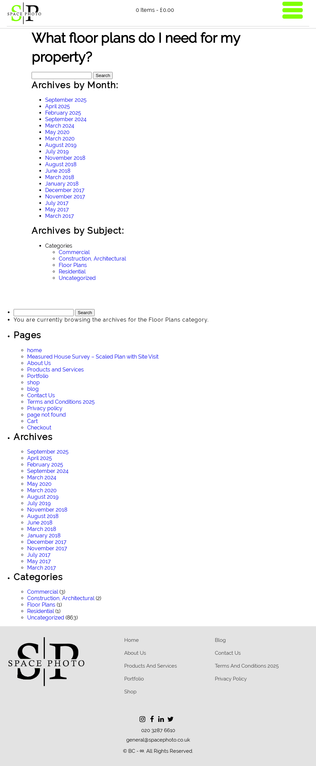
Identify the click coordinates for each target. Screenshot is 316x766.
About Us (39, 363)
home (34, 350)
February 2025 (63, 113)
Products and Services (55, 369)
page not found (46, 414)
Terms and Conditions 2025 (61, 402)
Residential (72, 271)
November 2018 (65, 158)
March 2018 (59, 177)
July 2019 (57, 151)
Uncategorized (77, 278)
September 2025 (66, 100)
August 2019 (60, 145)
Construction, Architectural (92, 258)
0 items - (155, 10)
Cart (32, 421)
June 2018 (57, 171)
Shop (130, 692)
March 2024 (59, 125)
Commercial (74, 252)
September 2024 (66, 119)
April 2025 (57, 106)
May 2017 (57, 209)
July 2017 (57, 203)
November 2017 (65, 196)
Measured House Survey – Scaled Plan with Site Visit (93, 356)
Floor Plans (73, 265)
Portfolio (38, 376)
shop (33, 382)
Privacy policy (44, 408)
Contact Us (41, 395)
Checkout (39, 427)
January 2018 (61, 183)
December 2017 (65, 190)
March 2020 (60, 138)
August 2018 (60, 164)
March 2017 (59, 216)
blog (33, 389)
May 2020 (57, 132)
